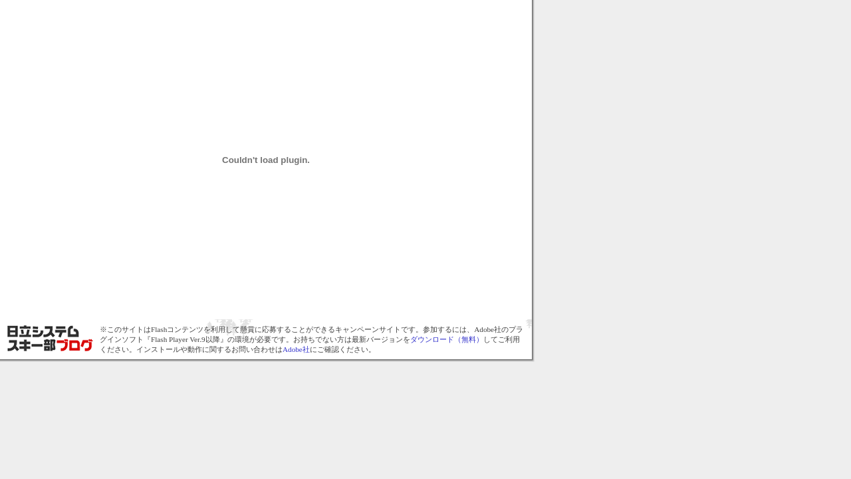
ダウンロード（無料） (446, 339)
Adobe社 (296, 349)
